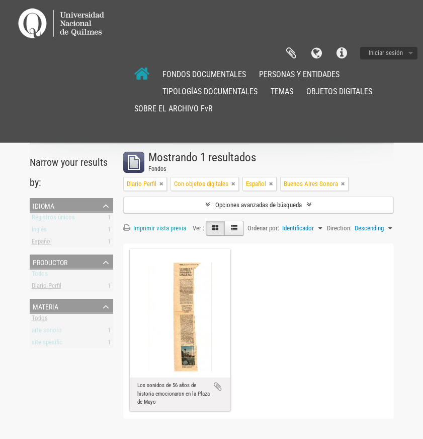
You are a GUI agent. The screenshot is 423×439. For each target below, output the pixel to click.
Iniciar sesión (386, 52)
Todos (40, 275)
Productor (50, 262)
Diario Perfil (46, 287)
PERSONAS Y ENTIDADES (299, 74)
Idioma (316, 53)
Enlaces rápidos (341, 53)
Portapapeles (291, 53)
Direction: (339, 228)
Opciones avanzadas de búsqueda (258, 205)
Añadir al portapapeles (218, 387)
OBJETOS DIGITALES (339, 91)
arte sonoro (47, 332)
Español (42, 243)
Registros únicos (53, 219)
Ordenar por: (263, 228)
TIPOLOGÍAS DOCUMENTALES (210, 91)
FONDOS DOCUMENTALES (204, 74)
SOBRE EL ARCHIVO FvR (173, 108)
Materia (45, 306)
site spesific (47, 344)
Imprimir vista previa (154, 228)
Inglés (39, 231)
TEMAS (282, 91)
